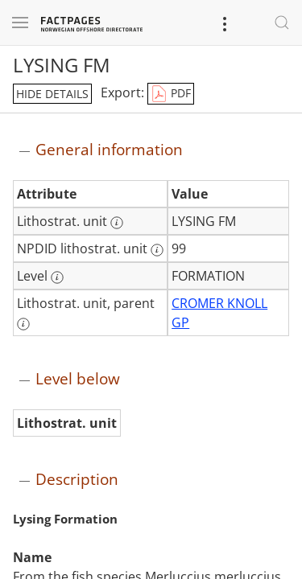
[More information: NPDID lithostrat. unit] (157, 250)
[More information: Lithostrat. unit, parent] (23, 324)
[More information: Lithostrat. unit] (116, 222)
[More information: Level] (57, 277)
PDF (171, 94)
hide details (52, 93)
